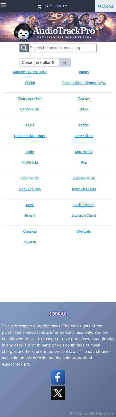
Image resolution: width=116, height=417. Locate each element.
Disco (84, 109)
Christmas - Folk (30, 98)
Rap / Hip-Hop (30, 189)
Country (84, 98)
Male (30, 152)
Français (106, 6)
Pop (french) (29, 178)
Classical (30, 231)
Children (30, 242)
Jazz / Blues (84, 136)
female (30, 215)
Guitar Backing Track (30, 136)
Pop (84, 162)
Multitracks (30, 162)
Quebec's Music (84, 178)
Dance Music (29, 109)
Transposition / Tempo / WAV (84, 83)
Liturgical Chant (84, 215)
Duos (30, 125)
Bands (84, 72)
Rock (30, 205)
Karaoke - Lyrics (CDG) (30, 72)
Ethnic (84, 125)
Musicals (84, 231)
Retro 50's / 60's (84, 189)
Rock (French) (84, 205)
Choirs (30, 83)
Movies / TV (84, 152)
